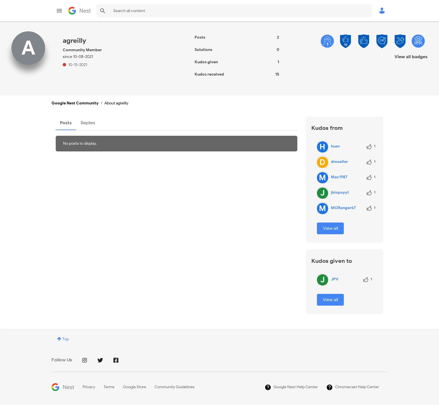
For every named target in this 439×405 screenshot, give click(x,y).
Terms (109, 387)
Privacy (89, 387)
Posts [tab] (66, 123)
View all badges (411, 57)
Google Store (134, 387)
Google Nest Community (79, 11)
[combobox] (234, 10)
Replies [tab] (88, 123)
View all (330, 228)
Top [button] (65, 339)
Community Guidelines (175, 387)
